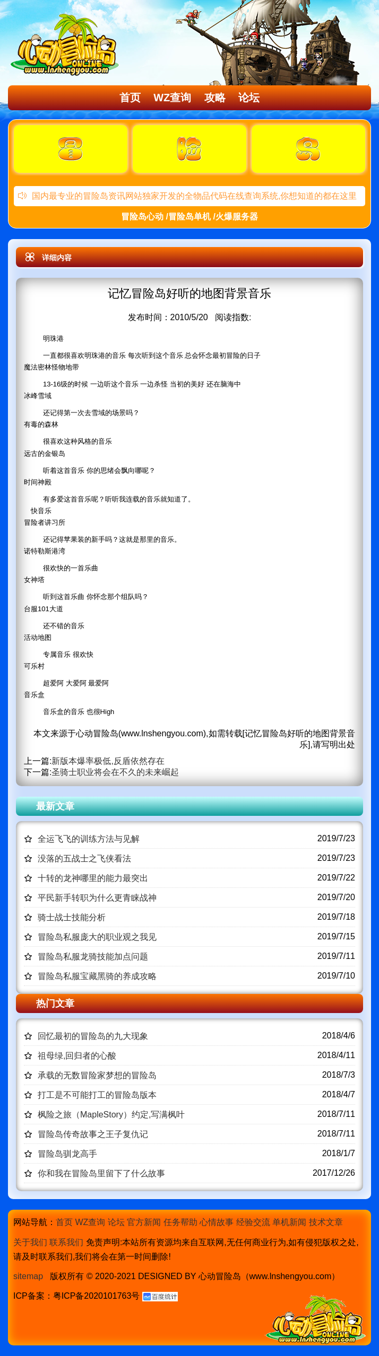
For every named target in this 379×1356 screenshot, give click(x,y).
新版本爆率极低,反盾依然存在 (107, 760)
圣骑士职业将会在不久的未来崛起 (115, 772)
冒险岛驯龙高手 (67, 1153)
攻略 (215, 97)
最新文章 (55, 806)
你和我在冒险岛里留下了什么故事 (101, 1173)
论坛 (249, 97)
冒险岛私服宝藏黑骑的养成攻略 (97, 976)
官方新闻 (144, 1222)
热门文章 (55, 1003)
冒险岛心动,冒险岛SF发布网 (67, 44)
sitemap (28, 1276)
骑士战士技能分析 (72, 917)
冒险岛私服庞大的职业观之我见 (97, 936)
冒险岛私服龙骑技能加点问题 (93, 956)
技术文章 (326, 1222)
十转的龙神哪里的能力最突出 (93, 878)
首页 (130, 97)
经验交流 (253, 1222)
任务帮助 (180, 1222)
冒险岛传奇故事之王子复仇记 (93, 1134)
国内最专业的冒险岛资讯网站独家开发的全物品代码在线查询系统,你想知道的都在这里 (187, 195)
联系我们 (66, 1242)
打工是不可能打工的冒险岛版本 (97, 1094)
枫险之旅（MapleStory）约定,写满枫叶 (111, 1114)
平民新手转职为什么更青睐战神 (97, 897)
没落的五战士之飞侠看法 (84, 858)
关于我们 (30, 1242)
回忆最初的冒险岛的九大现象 (93, 1036)
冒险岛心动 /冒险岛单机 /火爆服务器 (189, 216)
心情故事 (217, 1222)
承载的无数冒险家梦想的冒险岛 (97, 1075)
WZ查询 (172, 97)
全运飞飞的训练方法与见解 (89, 838)
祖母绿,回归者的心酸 (77, 1055)
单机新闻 (289, 1222)
